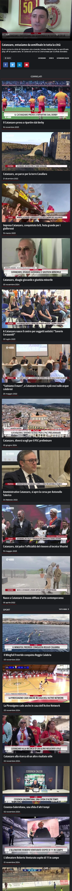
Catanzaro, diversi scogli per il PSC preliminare (27, 440)
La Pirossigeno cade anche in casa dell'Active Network (32, 705)
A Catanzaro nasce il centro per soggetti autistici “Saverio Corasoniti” (33, 332)
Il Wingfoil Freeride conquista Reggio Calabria (27, 655)
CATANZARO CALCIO (63, 58)
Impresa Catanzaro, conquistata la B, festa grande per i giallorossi (31, 226)
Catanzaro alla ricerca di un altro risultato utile (28, 756)
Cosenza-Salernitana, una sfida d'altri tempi (26, 807)
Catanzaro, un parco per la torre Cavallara (25, 174)
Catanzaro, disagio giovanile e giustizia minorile (28, 280)
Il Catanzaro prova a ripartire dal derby (23, 122)
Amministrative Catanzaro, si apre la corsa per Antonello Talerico (32, 493)
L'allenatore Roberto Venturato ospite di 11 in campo (31, 857)
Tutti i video (64, 609)
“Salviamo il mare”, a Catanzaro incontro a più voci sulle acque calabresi (36, 387)
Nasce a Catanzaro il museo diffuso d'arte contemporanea (33, 598)
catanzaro (42, 58)
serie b (51, 58)
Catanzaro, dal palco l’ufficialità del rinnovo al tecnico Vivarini (35, 546)
